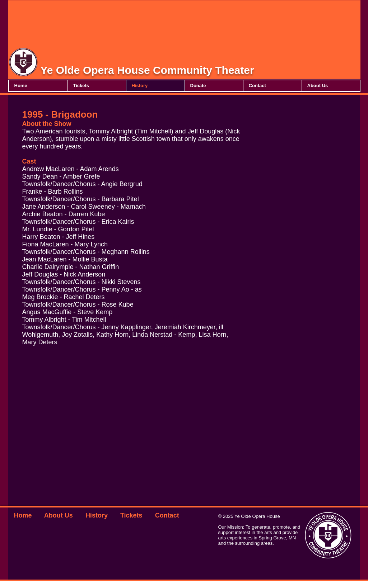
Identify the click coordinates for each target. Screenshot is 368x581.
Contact (167, 515)
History (96, 515)
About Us (58, 515)
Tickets (131, 515)
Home (23, 515)
